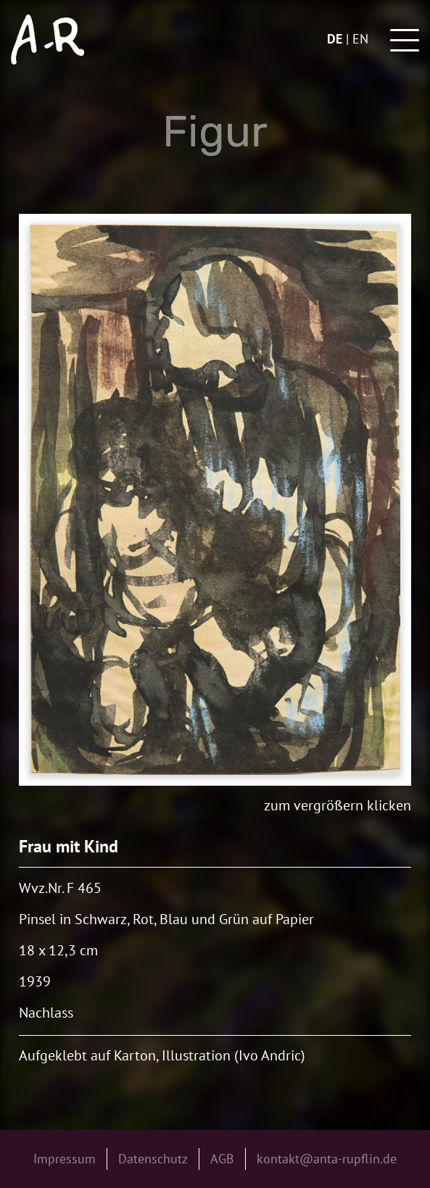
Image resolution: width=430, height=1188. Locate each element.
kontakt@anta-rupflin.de (327, 1158)
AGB (222, 1158)
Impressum (64, 1158)
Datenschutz (153, 1158)
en (360, 38)
